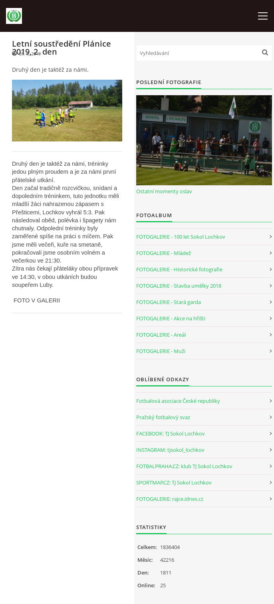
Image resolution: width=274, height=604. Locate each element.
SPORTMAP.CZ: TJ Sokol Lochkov (174, 482)
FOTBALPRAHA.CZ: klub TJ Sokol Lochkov (184, 466)
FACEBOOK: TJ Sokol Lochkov (170, 433)
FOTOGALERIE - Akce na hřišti (170, 318)
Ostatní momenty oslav (164, 191)
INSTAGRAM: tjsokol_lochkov (170, 449)
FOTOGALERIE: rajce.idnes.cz (169, 498)
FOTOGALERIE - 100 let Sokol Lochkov (180, 236)
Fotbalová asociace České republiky (178, 400)
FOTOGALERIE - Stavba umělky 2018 (178, 285)
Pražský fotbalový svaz (163, 417)
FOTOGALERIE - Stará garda (168, 302)
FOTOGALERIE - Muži (160, 351)
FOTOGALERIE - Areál (161, 334)
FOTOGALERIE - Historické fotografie (179, 269)
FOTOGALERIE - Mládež (163, 253)
